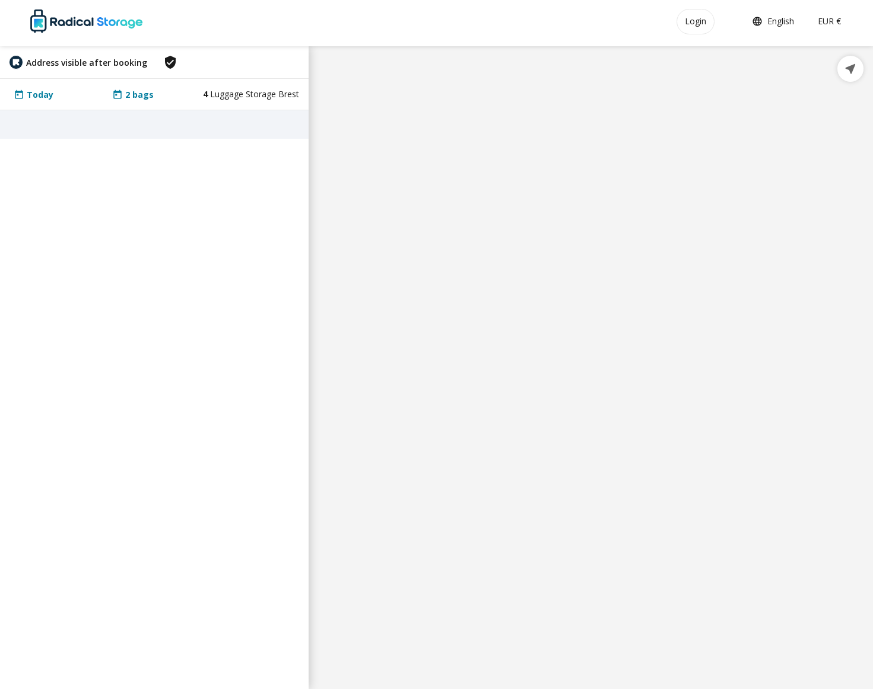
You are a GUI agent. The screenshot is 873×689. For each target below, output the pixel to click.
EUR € (829, 21)
